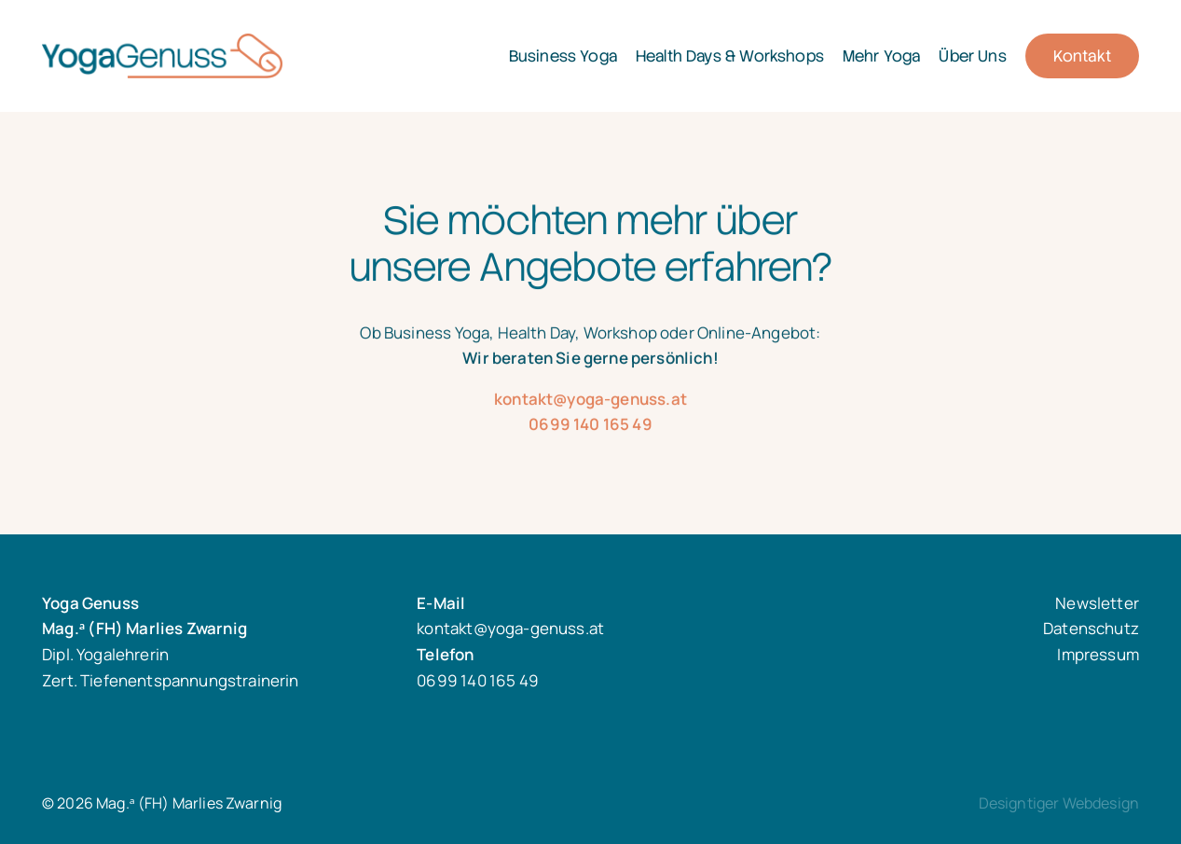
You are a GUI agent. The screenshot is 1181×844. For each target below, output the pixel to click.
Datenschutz (1091, 628)
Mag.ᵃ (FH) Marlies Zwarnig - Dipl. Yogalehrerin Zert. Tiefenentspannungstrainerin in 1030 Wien (215, 56)
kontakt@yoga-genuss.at (590, 415)
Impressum (1098, 654)
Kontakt (1082, 56)
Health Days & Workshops (730, 56)
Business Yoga (563, 56)
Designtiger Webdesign (1059, 803)
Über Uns (972, 56)
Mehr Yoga (882, 56)
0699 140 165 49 (590, 440)
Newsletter (1097, 603)
